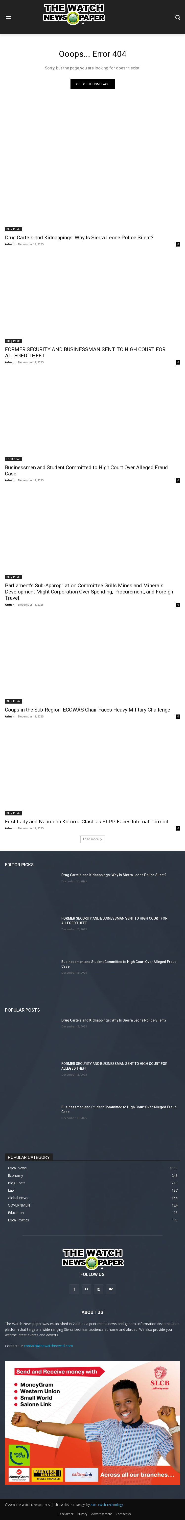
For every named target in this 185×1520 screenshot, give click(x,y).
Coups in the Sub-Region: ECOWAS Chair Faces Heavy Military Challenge (87, 710)
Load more (92, 839)
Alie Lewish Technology (107, 1505)
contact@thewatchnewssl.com (48, 1345)
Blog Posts (13, 229)
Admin (10, 244)
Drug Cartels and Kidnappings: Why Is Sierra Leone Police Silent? (79, 238)
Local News (13, 459)
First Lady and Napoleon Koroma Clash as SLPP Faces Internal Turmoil (86, 822)
